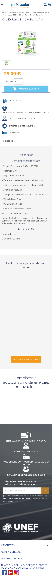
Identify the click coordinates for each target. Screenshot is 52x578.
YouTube (10, 572)
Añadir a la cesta (26, 89)
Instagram (16, 572)
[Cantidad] (17, 81)
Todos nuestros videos (26, 359)
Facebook (4, 572)
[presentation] (23, 510)
